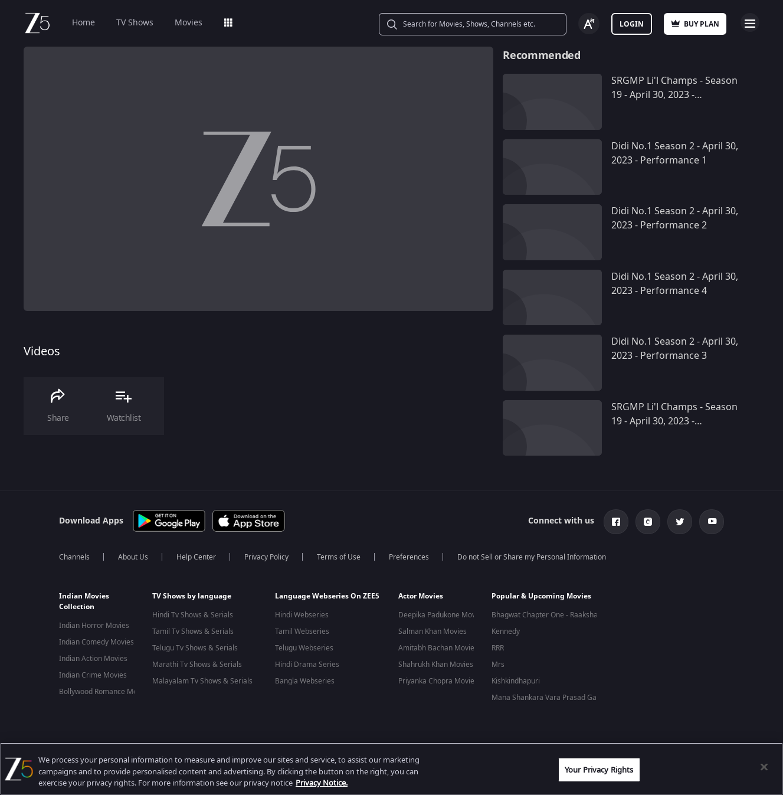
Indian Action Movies (93, 658)
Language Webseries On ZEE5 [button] (327, 596)
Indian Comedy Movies (96, 642)
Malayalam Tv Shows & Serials (202, 681)
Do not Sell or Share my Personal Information (531, 557)
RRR (498, 648)
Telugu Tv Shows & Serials (195, 648)
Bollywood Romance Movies (104, 691)
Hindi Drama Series (307, 664)
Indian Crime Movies (93, 675)
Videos (42, 351)
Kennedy (506, 631)
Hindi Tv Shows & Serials (192, 615)
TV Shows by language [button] (191, 596)
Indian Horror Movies (94, 625)
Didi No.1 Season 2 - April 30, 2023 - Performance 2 (674, 218)
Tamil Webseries (302, 631)
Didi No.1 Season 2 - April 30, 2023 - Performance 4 (674, 284)
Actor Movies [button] (420, 596)
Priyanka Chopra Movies (438, 681)
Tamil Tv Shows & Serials (193, 631)
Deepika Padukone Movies (441, 615)
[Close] (764, 767)
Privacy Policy (266, 557)
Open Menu (750, 22)
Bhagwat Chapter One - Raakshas (546, 615)
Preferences (409, 557)
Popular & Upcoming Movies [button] (541, 596)
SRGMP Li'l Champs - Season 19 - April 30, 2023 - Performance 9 (674, 421)
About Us (133, 557)
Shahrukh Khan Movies (435, 664)
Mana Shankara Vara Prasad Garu (548, 697)
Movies (188, 23)
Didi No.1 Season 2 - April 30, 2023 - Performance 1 (674, 153)
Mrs (498, 664)
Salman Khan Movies (432, 631)
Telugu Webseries (304, 648)
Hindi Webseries (302, 615)
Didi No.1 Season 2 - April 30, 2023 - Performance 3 (674, 349)
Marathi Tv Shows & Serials (197, 664)
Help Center (196, 557)
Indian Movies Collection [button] (84, 601)
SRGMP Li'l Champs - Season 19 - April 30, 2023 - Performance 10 (674, 95)
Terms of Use (339, 557)
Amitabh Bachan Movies (438, 648)
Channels (74, 557)
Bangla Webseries (305, 681)
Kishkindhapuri (516, 681)
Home (83, 23)
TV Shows (134, 23)
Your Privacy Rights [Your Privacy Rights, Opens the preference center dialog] (599, 769)
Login (632, 24)
